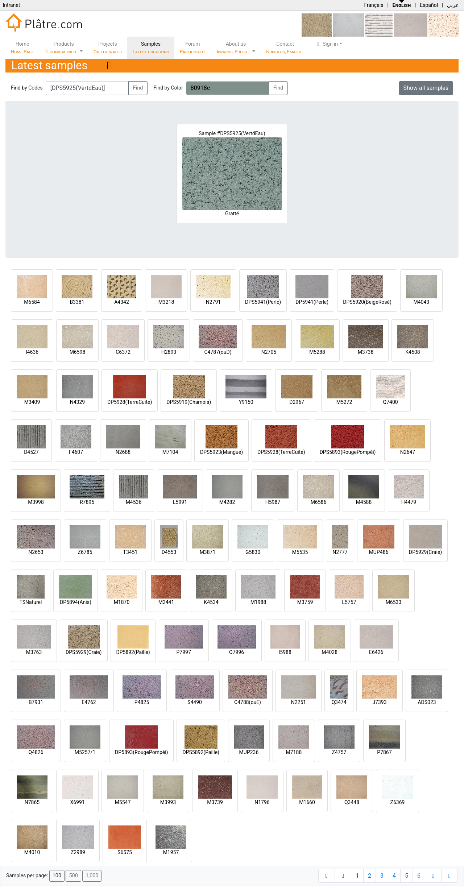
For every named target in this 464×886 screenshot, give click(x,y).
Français (373, 5)
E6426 (376, 652)
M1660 (307, 802)
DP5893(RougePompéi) (141, 752)
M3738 (366, 352)
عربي (453, 5)
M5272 (344, 402)
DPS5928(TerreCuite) (281, 452)
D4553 (169, 552)
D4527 (31, 452)
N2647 (407, 452)
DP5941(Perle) (311, 302)
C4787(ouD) (217, 352)
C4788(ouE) (247, 702)
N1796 (261, 802)
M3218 (166, 302)
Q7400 (390, 402)
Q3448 (351, 802)
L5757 (349, 602)
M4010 (32, 852)
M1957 (171, 852)
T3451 (130, 552)
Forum (193, 47)
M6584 (32, 302)
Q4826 (35, 752)
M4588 (364, 502)
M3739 (215, 802)
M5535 (300, 552)
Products (61, 47)
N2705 (268, 352)
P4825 (141, 702)
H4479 (408, 502)
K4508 (412, 352)
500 (73, 876)
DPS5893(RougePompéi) (348, 452)
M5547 (123, 802)
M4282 (227, 502)
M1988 (258, 602)
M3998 (36, 502)
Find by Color (168, 88)
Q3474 (338, 702)
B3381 (77, 302)
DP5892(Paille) (133, 652)
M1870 (122, 602)
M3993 (168, 802)
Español (429, 5)
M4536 (134, 502)
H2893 (168, 352)
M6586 (319, 502)
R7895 (87, 502)
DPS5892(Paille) (200, 752)
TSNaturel (31, 602)
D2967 (296, 402)
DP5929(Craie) (425, 552)
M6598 (78, 352)
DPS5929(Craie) (84, 652)
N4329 (77, 402)
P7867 (384, 752)
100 (57, 876)
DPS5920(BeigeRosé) (367, 302)
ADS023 (427, 702)
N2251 (298, 702)
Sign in (326, 44)
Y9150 (246, 402)
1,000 (92, 876)
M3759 (305, 602)
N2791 (213, 302)
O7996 (236, 652)
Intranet (11, 5)
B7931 (36, 702)
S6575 (124, 852)
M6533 (394, 602)
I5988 (285, 652)
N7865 (32, 802)
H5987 (272, 502)
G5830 (252, 552)
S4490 (194, 702)
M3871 (208, 552)
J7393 (379, 702)
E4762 (89, 702)
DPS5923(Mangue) (221, 452)
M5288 (317, 352)
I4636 (32, 352)
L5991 (180, 502)
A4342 (121, 302)
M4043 (421, 302)
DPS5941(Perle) (263, 302)
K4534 (211, 602)
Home (22, 47)
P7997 (184, 652)
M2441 (166, 602)
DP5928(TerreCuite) (129, 402)
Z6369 (397, 802)
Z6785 (85, 552)
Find (138, 88)
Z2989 (78, 852)
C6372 (123, 352)
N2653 (35, 552)
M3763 (34, 652)
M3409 (32, 402)
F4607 (76, 452)
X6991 (77, 802)
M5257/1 (85, 752)
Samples (151, 47)
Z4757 (339, 752)
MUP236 (249, 752)
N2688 (123, 452)
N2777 (339, 552)
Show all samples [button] (426, 87)
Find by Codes (27, 88)
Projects (108, 47)
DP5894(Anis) (75, 602)
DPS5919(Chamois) (188, 402)
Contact (285, 47)
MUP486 (379, 552)
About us (233, 47)
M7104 (170, 452)
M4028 (329, 652)
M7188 (294, 752)
